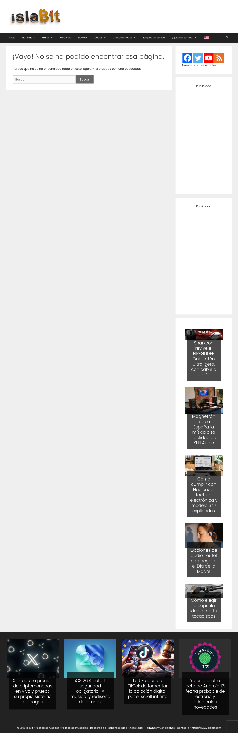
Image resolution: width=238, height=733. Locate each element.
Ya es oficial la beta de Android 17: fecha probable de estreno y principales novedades (205, 694)
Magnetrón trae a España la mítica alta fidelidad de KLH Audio (203, 429)
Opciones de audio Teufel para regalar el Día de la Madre (203, 561)
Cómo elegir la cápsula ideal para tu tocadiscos (203, 608)
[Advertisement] (151, 15)
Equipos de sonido (154, 37)
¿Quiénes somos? (186, 38)
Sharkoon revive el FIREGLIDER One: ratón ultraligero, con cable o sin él (203, 359)
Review (82, 37)
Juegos (101, 38)
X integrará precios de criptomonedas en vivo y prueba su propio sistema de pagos (33, 691)
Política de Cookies (47, 728)
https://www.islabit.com (206, 728)
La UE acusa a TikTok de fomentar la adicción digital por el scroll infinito (148, 689)
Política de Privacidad (74, 728)
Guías (49, 38)
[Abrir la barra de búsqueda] (227, 38)
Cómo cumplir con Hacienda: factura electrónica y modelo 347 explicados (203, 495)
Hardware (66, 37)
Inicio (12, 37)
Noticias (30, 38)
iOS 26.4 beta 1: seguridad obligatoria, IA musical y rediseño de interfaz (90, 691)
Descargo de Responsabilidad (108, 728)
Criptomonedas (126, 38)
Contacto (183, 728)
